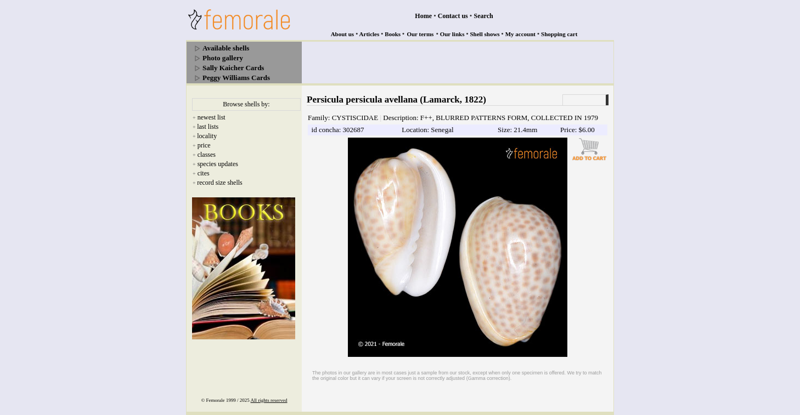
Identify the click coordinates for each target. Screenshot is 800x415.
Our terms (420, 34)
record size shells (220, 182)
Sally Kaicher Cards (233, 68)
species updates (218, 164)
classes (207, 154)
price (204, 145)
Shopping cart (559, 34)
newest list (212, 117)
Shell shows (485, 34)
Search (483, 16)
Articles (369, 34)
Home (423, 16)
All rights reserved (269, 400)
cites (204, 173)
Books (393, 34)
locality (207, 136)
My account (520, 34)
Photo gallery (222, 58)
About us (342, 34)
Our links (452, 34)
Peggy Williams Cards (236, 77)
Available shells (225, 48)
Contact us (453, 16)
